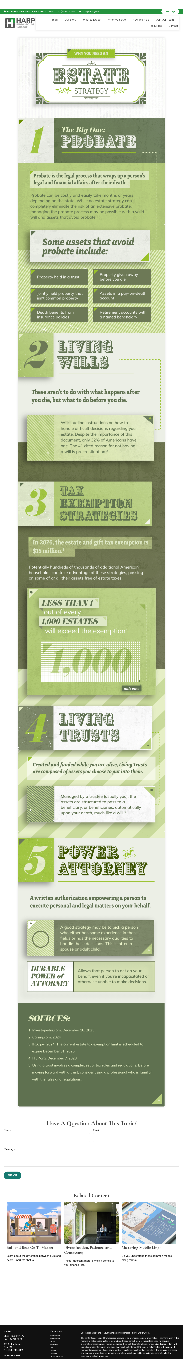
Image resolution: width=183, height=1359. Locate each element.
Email (96, 1121)
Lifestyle (53, 1345)
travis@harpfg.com (89, 3)
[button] (55, 11)
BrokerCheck (143, 1324)
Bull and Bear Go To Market (30, 1238)
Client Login (170, 3)
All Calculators (56, 1354)
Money (53, 1342)
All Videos (54, 1351)
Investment (55, 1330)
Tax (51, 1339)
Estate (52, 1333)
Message (9, 1140)
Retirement (55, 1327)
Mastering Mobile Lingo (141, 1238)
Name (7, 1121)
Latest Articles (56, 1348)
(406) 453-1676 (66, 3)
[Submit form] (12, 1167)
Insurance (54, 1336)
